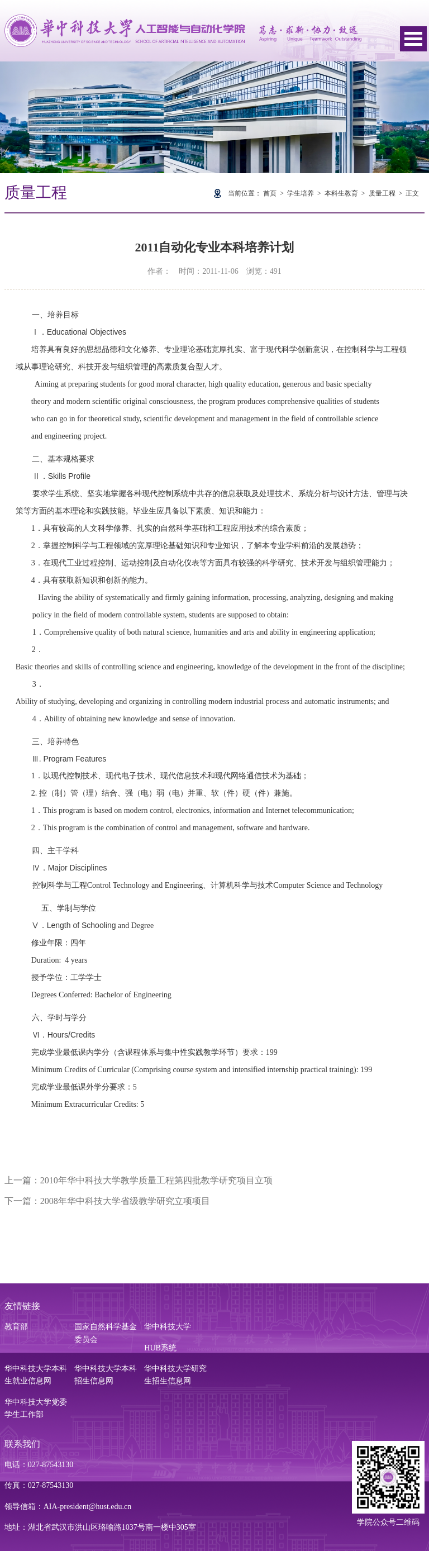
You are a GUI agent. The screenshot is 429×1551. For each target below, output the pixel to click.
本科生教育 (341, 193)
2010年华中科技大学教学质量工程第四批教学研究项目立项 (156, 1180)
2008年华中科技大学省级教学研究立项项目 (125, 1201)
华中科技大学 (167, 1326)
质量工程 (382, 193)
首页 (270, 193)
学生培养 (300, 193)
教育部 (16, 1326)
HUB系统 (160, 1348)
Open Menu (413, 38)
